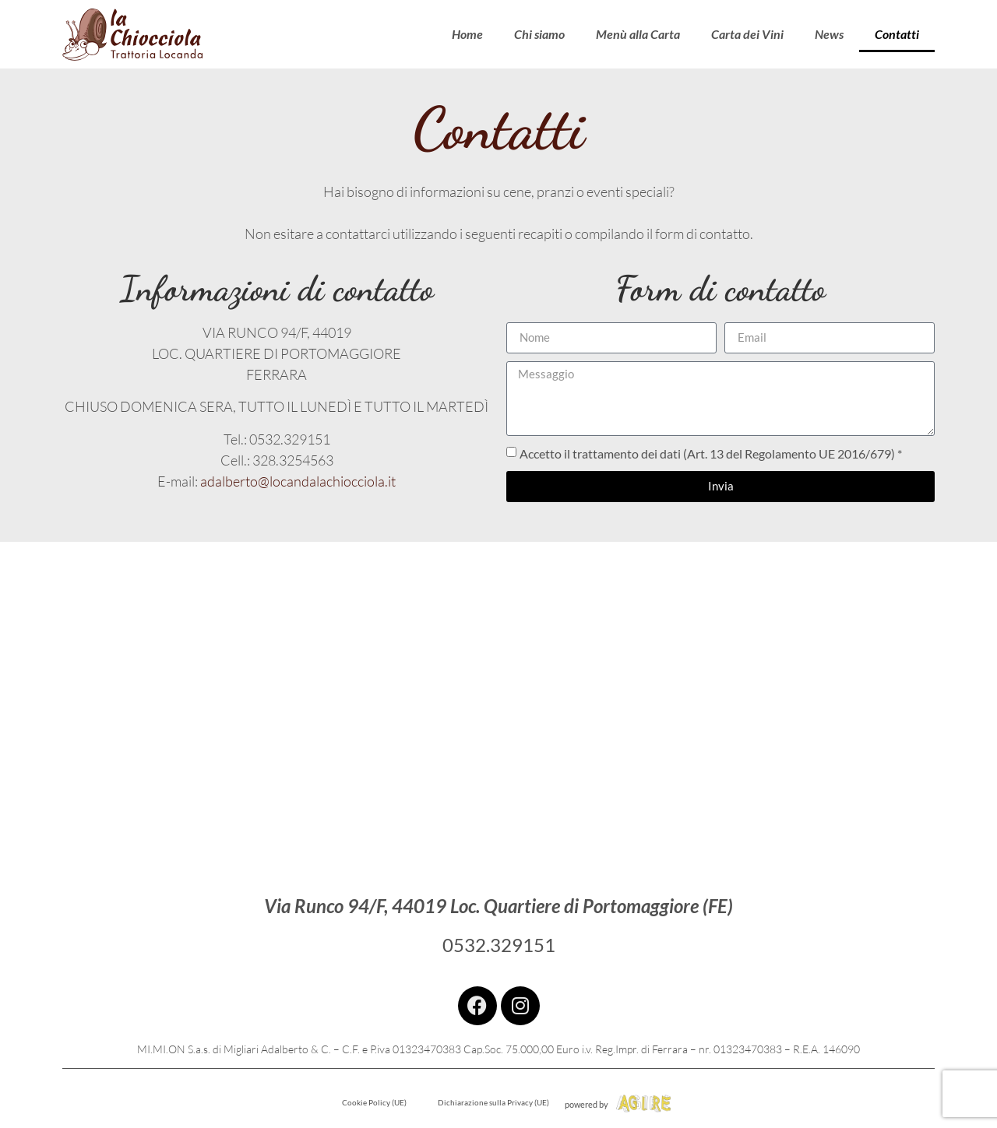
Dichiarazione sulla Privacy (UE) (493, 1102)
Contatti (897, 33)
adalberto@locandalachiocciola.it (298, 481)
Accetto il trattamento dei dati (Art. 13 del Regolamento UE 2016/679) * (711, 453)
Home (467, 33)
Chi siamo (539, 33)
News (829, 33)
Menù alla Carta (638, 33)
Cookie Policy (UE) (374, 1102)
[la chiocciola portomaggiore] (498, 697)
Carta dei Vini (747, 33)
